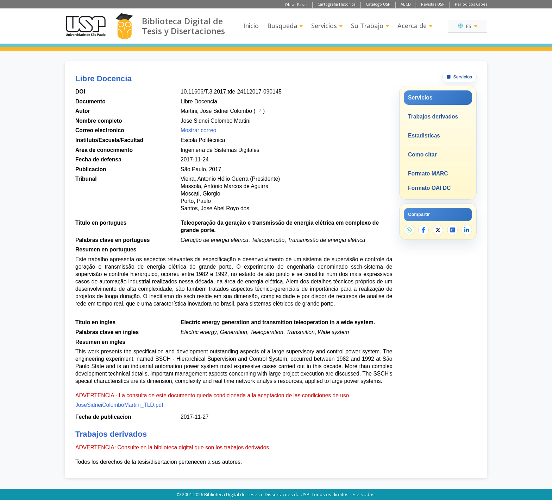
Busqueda (285, 25)
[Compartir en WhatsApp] (409, 230)
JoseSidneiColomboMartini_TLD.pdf (119, 405)
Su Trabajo (370, 25)
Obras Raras (296, 4)
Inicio (251, 25)
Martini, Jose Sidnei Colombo (216, 111)
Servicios (327, 25)
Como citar (422, 155)
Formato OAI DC (429, 188)
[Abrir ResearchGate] (452, 230)
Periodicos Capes (471, 4)
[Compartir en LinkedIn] (467, 230)
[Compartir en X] (438, 230)
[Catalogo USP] (259, 110)
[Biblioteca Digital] (124, 26)
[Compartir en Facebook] (423, 230)
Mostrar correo (198, 130)
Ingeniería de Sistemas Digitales (220, 150)
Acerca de (414, 25)
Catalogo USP (378, 4)
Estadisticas (424, 136)
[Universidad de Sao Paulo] (85, 26)
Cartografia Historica (337, 4)
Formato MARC (428, 174)
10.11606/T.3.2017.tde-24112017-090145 (231, 92)
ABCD (406, 4)
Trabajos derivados (433, 117)
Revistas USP (433, 4)
